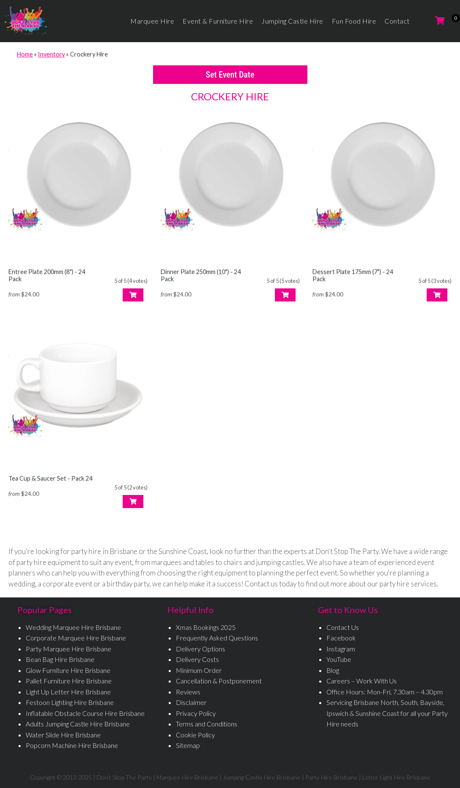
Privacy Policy (196, 713)
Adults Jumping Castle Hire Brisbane (78, 724)
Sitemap (188, 745)
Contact (397, 21)
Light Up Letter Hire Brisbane (68, 692)
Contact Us (342, 627)
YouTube (338, 659)
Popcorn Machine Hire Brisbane (72, 745)
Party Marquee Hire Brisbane (68, 649)
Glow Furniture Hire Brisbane (68, 670)
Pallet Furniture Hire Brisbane (69, 681)
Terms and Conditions (206, 724)
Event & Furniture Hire (218, 21)
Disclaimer (191, 702)
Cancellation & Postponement (219, 681)
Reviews (188, 692)
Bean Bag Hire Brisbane (60, 659)
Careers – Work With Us (361, 681)
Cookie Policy (195, 735)
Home (25, 54)
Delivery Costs (197, 659)
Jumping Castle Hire (292, 21)
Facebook (341, 638)
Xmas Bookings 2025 (206, 627)
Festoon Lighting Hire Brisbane (70, 702)
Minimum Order (199, 670)
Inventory (51, 54)
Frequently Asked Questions (217, 638)
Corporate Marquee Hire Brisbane (76, 638)
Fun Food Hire (354, 21)
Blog (332, 670)
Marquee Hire (152, 21)
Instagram (340, 649)
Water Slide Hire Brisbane (63, 735)
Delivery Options (200, 649)
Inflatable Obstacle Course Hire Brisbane (85, 713)
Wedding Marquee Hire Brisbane (73, 627)
